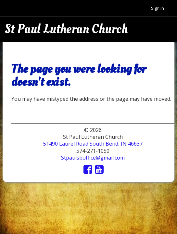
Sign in (157, 8)
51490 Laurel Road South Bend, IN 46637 (93, 143)
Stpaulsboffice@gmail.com (93, 157)
